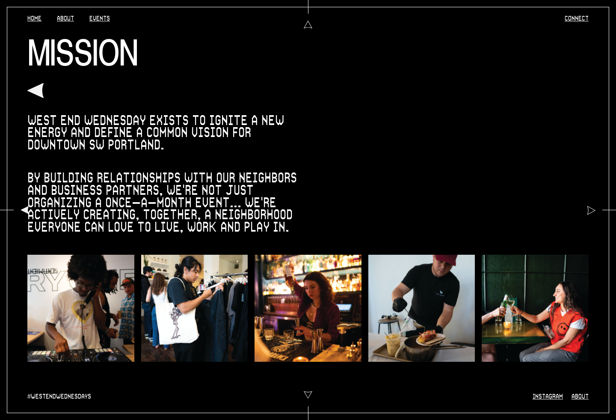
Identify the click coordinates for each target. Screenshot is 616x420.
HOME (34, 18)
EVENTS (99, 18)
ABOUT (65, 18)
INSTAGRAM (548, 396)
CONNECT (577, 18)
